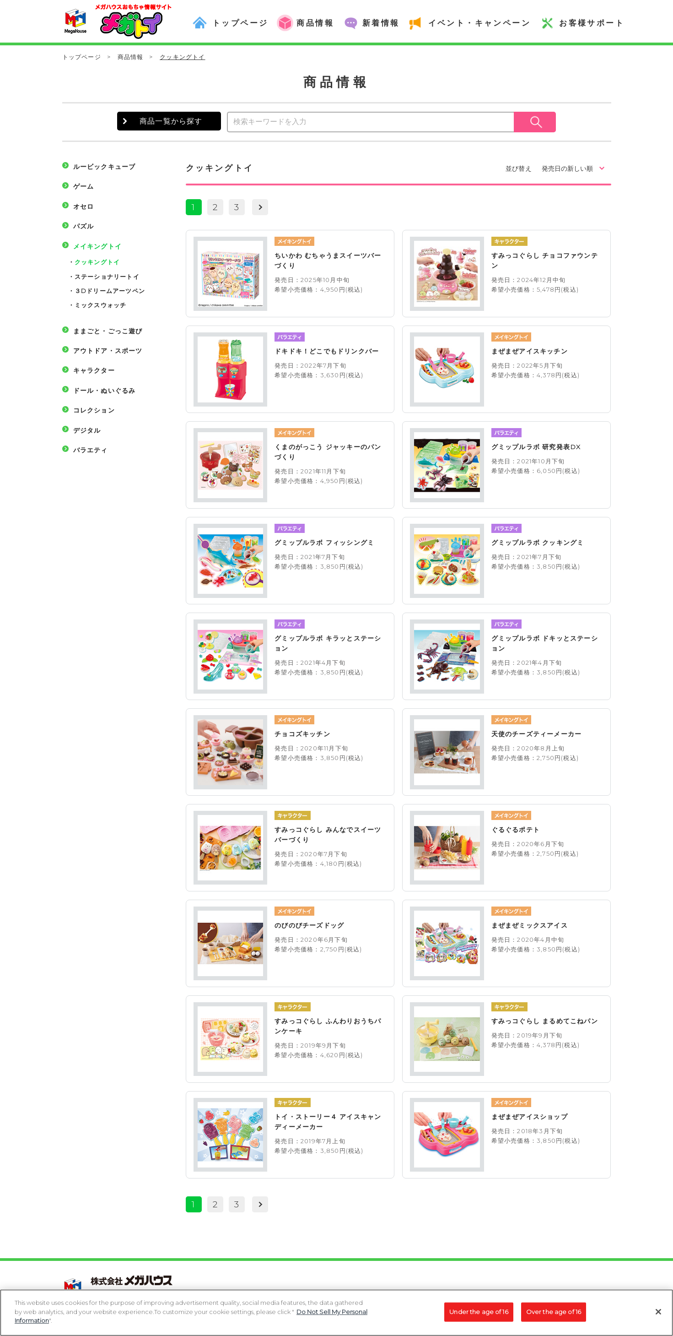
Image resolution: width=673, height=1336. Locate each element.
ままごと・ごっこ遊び (108, 331)
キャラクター (94, 370)
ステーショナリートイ (107, 276)
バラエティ (90, 450)
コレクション (94, 410)
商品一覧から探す (171, 121)
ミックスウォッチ (101, 305)
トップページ (81, 56)
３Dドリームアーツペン (110, 290)
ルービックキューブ (104, 167)
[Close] (658, 1317)
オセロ (83, 206)
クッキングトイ (97, 262)
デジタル (87, 430)
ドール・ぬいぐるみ (104, 390)
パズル (83, 226)
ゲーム (83, 186)
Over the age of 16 (553, 1316)
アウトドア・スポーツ (108, 351)
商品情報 (131, 56)
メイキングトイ (97, 246)
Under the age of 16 (478, 1316)
